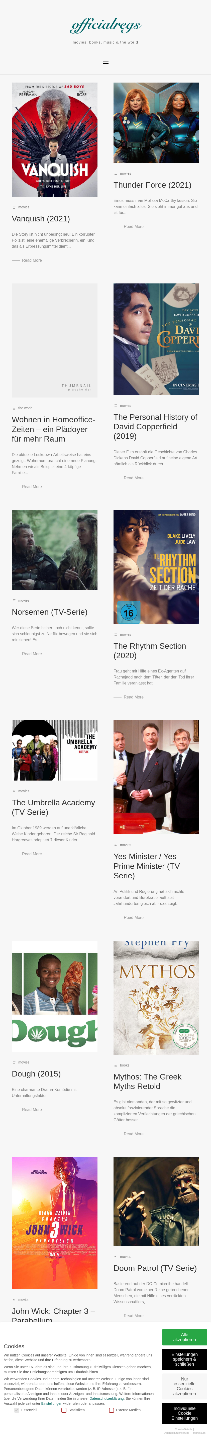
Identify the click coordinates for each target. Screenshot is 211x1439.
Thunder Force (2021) (152, 184)
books (124, 1065)
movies (23, 207)
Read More (32, 260)
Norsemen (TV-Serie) (49, 611)
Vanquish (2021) (41, 218)
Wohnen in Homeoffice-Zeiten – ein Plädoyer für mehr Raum (53, 429)
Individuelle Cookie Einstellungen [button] (180, 1413)
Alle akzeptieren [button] (180, 1337)
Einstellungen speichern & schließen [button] (180, 1359)
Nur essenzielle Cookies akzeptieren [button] (180, 1386)
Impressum (194, 1432)
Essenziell (21, 1410)
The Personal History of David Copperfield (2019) (155, 427)
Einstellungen (47, 1403)
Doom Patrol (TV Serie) (155, 1268)
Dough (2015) (36, 1073)
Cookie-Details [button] (179, 1429)
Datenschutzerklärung (102, 1398)
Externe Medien (120, 1410)
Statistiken (68, 1410)
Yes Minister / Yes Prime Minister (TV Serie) (147, 866)
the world (25, 408)
